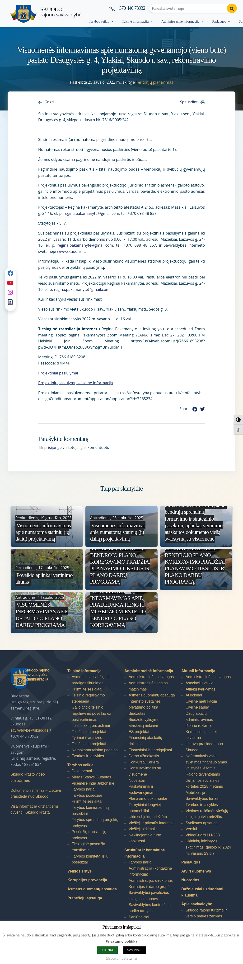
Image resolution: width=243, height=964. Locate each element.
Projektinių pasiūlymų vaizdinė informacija (75, 382)
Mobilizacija (195, 793)
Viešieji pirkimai (142, 829)
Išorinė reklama (198, 726)
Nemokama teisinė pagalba (95, 750)
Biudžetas (137, 713)
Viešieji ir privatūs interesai (151, 823)
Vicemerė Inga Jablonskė (93, 783)
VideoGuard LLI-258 (203, 835)
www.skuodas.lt (71, 251)
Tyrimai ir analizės (87, 738)
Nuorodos (190, 880)
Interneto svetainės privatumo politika (145, 704)
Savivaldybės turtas (202, 798)
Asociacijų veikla (199, 683)
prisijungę (52, 447)
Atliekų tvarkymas (200, 689)
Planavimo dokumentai (148, 798)
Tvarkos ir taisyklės (88, 756)
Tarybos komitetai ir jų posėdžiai (90, 859)
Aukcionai (194, 695)
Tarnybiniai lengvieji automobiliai (145, 808)
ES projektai (139, 732)
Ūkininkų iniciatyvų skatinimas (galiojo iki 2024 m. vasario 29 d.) (208, 847)
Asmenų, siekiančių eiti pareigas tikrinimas (91, 680)
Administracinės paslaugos (151, 677)
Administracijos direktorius (151, 880)
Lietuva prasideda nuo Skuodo (204, 747)
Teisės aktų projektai (89, 732)
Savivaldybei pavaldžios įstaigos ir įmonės (149, 896)
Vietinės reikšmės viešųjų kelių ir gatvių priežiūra (207, 814)
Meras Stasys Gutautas (91, 777)
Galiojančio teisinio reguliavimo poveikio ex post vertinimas (91, 713)
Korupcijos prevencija (87, 880)
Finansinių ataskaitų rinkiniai (145, 741)
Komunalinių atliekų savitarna (202, 735)
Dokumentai (82, 771)
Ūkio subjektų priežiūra (148, 817)
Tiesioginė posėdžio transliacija (88, 847)
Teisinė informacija (135, 21)
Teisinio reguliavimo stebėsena (88, 698)
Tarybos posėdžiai (87, 795)
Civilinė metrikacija (201, 701)
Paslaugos (219, 21)
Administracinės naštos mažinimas (148, 686)
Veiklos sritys (79, 871)
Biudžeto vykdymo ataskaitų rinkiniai (144, 723)
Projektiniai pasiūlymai (58, 373)
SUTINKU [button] (107, 950)
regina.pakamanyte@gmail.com (91, 213)
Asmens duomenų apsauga (92, 889)
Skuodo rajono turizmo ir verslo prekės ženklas (206, 913)
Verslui (191, 829)
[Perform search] (232, 8)
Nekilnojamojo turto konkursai (145, 838)
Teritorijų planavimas (154, 82)
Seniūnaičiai (139, 917)
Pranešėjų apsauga (84, 898)
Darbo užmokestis (144, 756)
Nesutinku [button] (135, 950)
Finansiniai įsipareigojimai (150, 750)
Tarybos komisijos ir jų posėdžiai (90, 811)
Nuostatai (137, 780)
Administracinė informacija (180, 21)
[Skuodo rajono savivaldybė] (23, 14)
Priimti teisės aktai (87, 689)
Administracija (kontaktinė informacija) (150, 871)
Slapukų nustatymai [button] (121, 958)
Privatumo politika (121, 941)
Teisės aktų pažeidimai (91, 726)
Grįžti (49, 102)
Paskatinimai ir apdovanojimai (141, 789)
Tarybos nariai (83, 789)
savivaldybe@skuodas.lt (30, 730)
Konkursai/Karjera (144, 762)
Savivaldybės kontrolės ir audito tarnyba (150, 908)
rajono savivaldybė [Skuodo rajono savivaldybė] (60, 12)
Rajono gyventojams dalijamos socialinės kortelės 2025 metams (204, 780)
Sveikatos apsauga (202, 823)
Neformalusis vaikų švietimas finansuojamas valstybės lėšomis (206, 762)
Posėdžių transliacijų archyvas (89, 835)
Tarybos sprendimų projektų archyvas (95, 823)
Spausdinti (189, 102)
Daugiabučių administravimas (199, 716)
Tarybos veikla (99, 21)
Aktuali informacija (198, 671)
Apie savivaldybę (196, 904)
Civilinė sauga (197, 707)
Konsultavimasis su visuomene (145, 771)
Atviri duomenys (196, 871)
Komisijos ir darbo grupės (150, 887)
